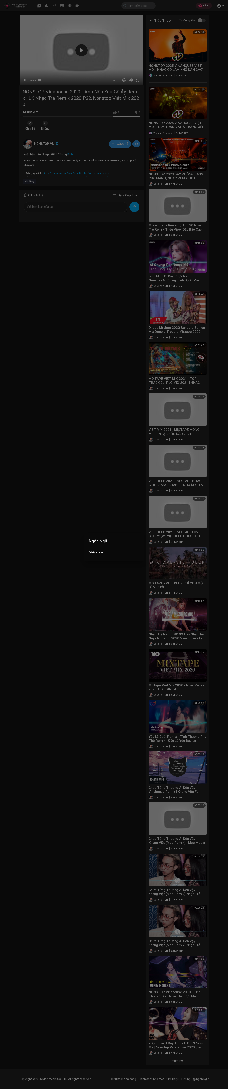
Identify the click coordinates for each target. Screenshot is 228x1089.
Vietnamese (96, 552)
